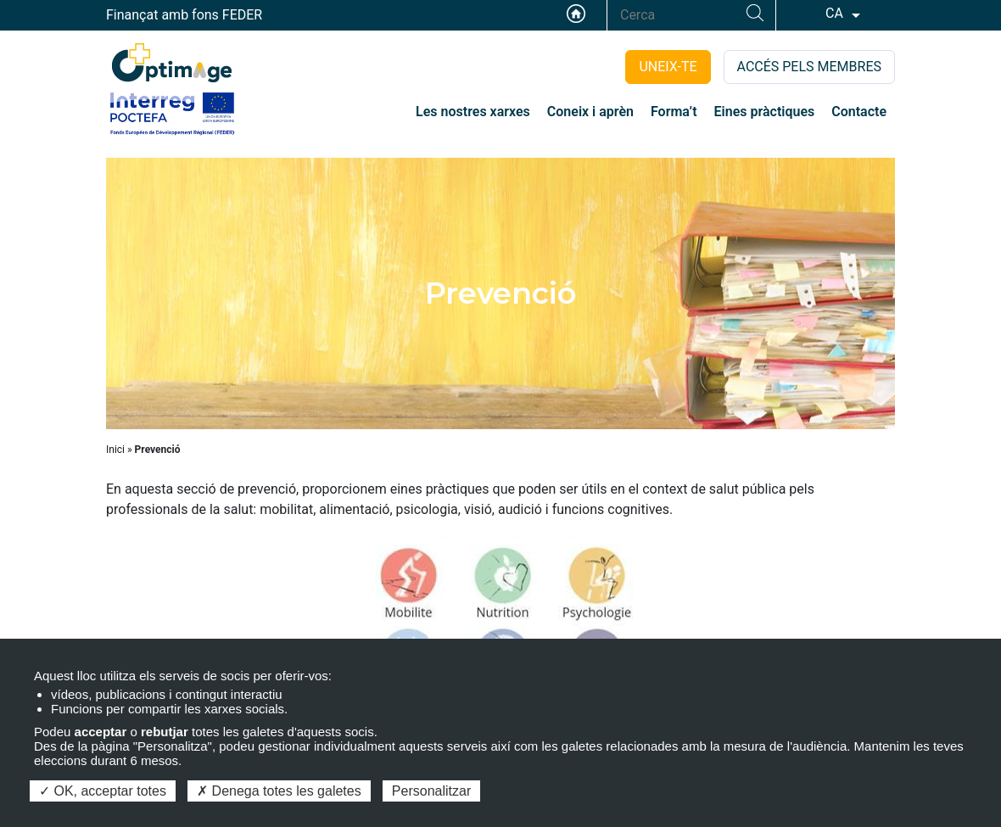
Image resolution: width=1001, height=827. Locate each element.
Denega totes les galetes (279, 791)
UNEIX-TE (667, 67)
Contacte (858, 111)
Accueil (576, 13)
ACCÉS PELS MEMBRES (809, 67)
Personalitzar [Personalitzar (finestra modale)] (431, 791)
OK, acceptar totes (102, 791)
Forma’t (674, 111)
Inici (115, 449)
